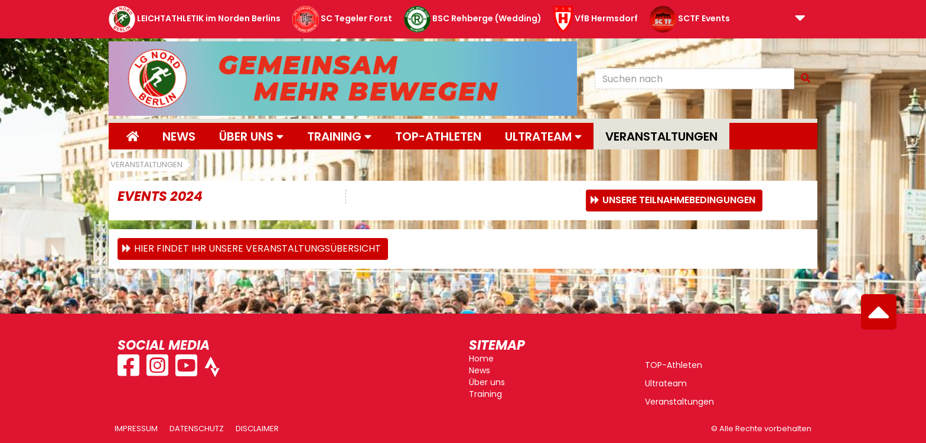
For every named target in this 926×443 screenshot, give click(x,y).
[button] (800, 19)
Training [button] (339, 136)
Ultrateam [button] (543, 136)
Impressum (136, 428)
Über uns (487, 382)
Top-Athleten (438, 136)
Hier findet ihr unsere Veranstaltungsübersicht (257, 248)
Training (485, 394)
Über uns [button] (251, 136)
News (178, 136)
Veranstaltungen (661, 136)
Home (481, 358)
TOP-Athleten (673, 365)
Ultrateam (666, 383)
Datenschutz (196, 428)
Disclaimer (257, 428)
